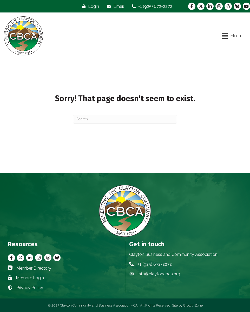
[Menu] (231, 35)
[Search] (125, 119)
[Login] (89, 6)
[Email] (114, 6)
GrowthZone (193, 305)
